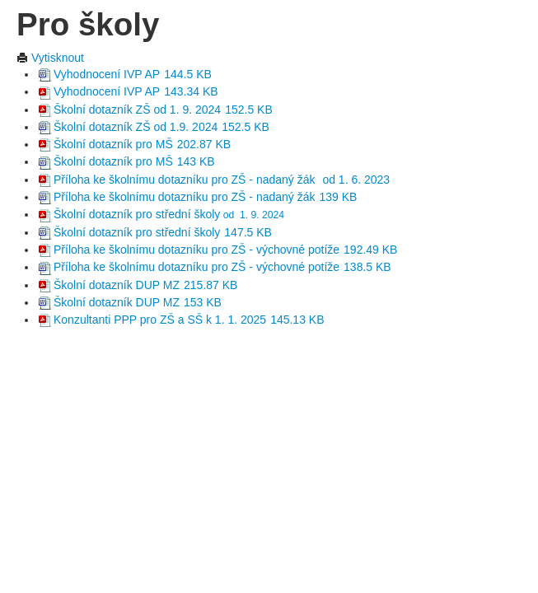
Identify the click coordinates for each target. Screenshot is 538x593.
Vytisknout (50, 57)
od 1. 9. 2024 (252, 215)
